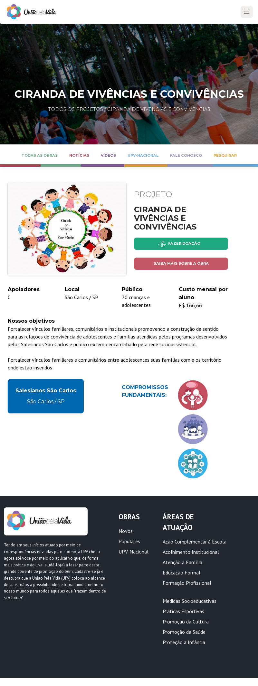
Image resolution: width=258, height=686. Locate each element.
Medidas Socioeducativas (189, 601)
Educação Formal (181, 572)
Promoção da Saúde (184, 632)
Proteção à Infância (184, 642)
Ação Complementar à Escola (194, 541)
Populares (129, 541)
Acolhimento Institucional (191, 552)
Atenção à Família (182, 562)
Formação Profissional (187, 583)
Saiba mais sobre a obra (181, 263)
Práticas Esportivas (183, 611)
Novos (126, 531)
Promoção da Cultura (186, 621)
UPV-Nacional (133, 551)
